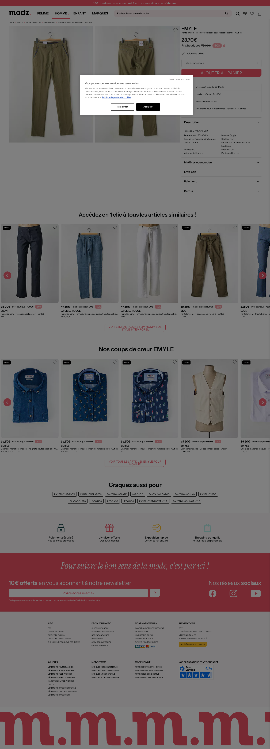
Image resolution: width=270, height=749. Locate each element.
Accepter (148, 107)
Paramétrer (122, 107)
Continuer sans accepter (179, 79)
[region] (136, 95)
